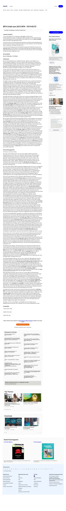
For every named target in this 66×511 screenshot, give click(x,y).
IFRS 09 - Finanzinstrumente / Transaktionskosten (10, 334)
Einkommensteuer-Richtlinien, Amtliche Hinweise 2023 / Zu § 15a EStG (31, 348)
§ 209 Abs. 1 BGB (12, 103)
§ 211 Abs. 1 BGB (33, 280)
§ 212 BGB (19, 110)
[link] (4, 10)
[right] (40, 409)
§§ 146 (25, 162)
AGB (61, 119)
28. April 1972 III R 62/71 (34, 186)
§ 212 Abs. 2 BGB (6, 133)
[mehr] (47, 10)
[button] (60, 6)
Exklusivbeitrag (8, 394)
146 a (28, 162)
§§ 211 (35, 39)
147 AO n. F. (32, 162)
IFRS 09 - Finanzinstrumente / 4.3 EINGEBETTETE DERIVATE (11, 351)
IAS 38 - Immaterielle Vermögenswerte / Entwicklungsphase (12, 347)
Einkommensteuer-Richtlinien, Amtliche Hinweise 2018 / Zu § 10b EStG (31, 344)
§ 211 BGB (28, 251)
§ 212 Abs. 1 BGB (8, 104)
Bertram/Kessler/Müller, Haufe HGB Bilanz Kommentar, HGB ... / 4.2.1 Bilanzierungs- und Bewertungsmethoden (32, 340)
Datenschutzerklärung (54, 121)
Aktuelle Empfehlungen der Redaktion (11, 369)
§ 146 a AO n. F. (23, 137)
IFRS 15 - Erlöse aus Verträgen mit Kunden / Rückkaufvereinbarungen (12, 356)
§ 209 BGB (23, 266)
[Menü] (11, 6)
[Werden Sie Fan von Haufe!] (34, 476)
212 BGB (39, 39)
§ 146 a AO (37, 279)
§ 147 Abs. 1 (15, 56)
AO (19, 37)
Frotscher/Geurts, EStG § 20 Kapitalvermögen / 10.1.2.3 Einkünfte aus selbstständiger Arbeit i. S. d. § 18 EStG (32, 372)
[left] (38, 409)
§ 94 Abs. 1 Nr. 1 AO (22, 134)
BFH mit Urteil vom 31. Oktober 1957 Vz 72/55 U (27, 261)
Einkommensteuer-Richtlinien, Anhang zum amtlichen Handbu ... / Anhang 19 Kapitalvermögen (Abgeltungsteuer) (31, 353)
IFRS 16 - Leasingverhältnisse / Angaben (12, 359)
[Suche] (55, 6)
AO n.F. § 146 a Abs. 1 (7, 56)
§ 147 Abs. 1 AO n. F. (22, 178)
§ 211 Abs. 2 (14, 283)
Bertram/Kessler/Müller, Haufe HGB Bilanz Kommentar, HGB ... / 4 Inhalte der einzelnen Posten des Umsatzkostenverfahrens (12, 339)
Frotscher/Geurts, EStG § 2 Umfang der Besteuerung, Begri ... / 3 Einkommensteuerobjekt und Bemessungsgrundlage (31, 366)
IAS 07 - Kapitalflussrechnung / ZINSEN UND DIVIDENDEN (13, 343)
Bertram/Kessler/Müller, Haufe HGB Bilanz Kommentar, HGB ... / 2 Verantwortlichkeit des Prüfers (32, 335)
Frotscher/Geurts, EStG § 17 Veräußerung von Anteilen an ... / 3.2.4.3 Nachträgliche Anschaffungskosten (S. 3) (32, 361)
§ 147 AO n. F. (9, 121)
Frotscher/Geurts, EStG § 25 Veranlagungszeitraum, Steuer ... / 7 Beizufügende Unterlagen (30, 376)
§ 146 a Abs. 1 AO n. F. (26, 217)
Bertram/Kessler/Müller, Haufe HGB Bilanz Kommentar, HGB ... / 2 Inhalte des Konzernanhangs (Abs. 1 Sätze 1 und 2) (12, 373)
